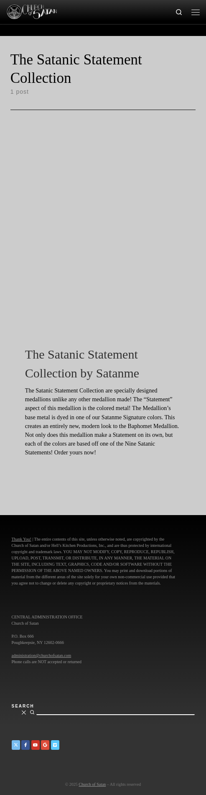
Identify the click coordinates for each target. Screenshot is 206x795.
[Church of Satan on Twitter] (16, 745)
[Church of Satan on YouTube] (35, 745)
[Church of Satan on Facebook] (25, 745)
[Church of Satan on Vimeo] (55, 745)
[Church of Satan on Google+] (45, 745)
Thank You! (21, 539)
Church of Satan (92, 784)
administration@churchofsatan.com (41, 655)
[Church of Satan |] (31, 11)
